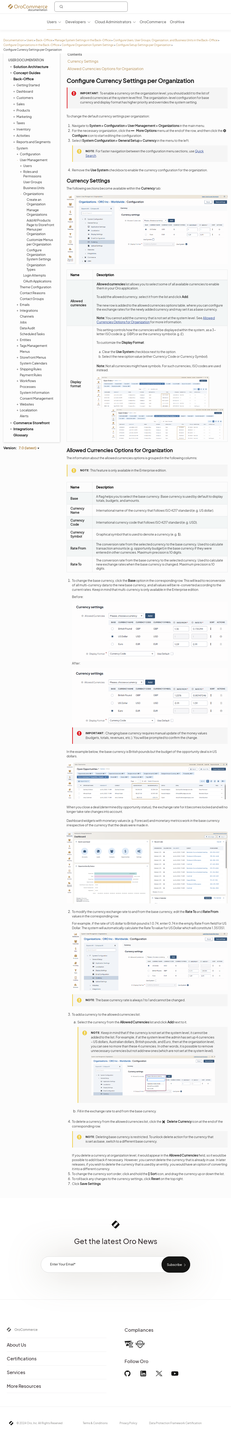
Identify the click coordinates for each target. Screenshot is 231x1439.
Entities (24, 339)
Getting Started (27, 85)
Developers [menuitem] (75, 21)
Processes (28, 387)
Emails (24, 304)
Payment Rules (31, 375)
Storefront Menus (32, 357)
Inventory (22, 129)
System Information (34, 392)
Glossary (20, 435)
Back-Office (44, 40)
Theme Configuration (35, 287)
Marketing (23, 116)
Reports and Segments (32, 142)
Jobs (23, 322)
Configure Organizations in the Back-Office (31, 45)
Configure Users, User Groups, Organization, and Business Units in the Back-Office (165, 40)
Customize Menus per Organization (40, 242)
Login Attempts (34, 275)
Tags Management (32, 345)
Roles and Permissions (31, 173)
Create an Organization (36, 201)
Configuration (29, 154)
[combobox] (91, 6)
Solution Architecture (28, 66)
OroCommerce (26, 1329)
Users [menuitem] (52, 21)
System (21, 148)
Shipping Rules (30, 369)
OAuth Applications (37, 281)
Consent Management (36, 398)
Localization (27, 410)
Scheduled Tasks (32, 334)
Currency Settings (82, 61)
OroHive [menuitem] (177, 21)
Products (22, 110)
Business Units (33, 188)
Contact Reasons (32, 293)
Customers (23, 97)
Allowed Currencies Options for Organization (105, 68)
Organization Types (36, 267)
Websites (26, 404)
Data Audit (27, 328)
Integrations (28, 310)
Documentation (13, 40)
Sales (19, 104)
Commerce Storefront (29, 422)
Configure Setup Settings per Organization (143, 45)
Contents (74, 54)
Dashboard (23, 91)
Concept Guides (24, 72)
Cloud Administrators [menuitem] (113, 21)
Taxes (19, 123)
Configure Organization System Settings (87, 45)
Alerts (24, 416)
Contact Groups (32, 299)
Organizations (32, 193)
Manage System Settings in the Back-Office (83, 40)
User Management (32, 160)
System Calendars (33, 363)
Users (29, 40)
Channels (27, 316)
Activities (22, 135)
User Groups (32, 182)
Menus (25, 351)
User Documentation (26, 60)
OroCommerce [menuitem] (153, 21)
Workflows (27, 380)
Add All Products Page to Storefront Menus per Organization (40, 227)
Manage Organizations (37, 212)
